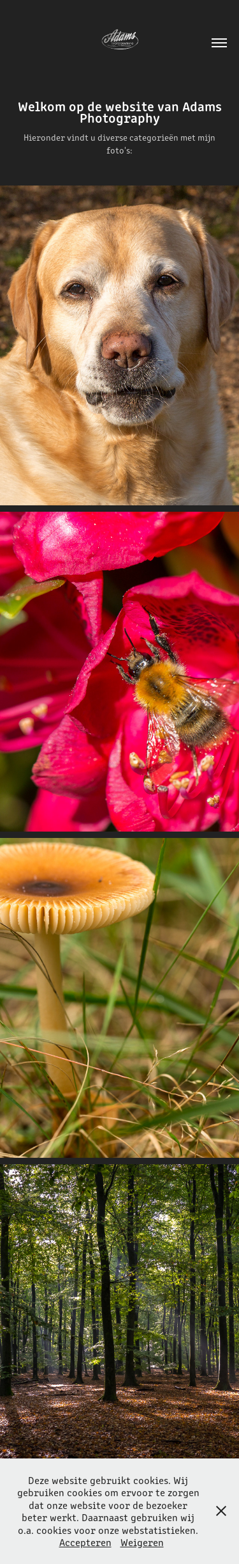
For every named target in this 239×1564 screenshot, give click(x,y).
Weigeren (142, 1542)
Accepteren (85, 1542)
